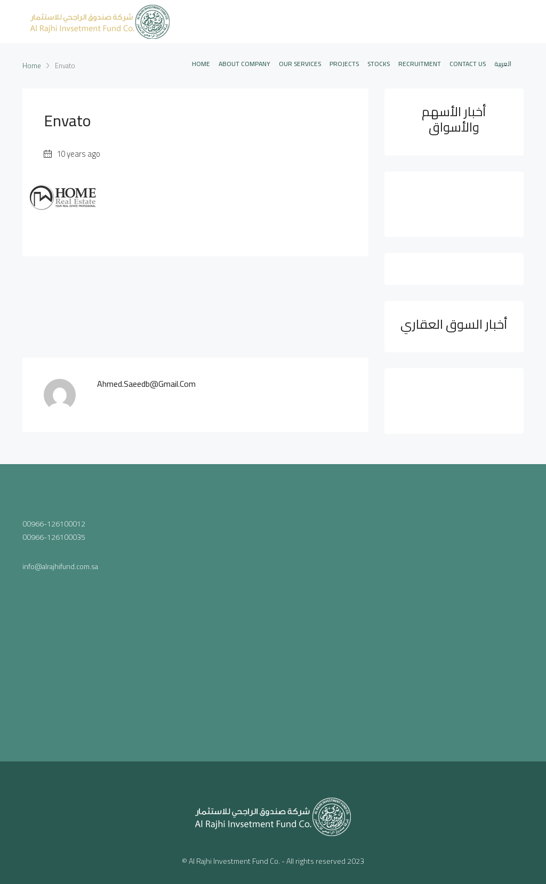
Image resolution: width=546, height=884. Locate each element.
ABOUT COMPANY (244, 64)
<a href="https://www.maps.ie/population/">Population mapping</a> (273, 610)
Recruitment (419, 64)
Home (201, 64)
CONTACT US (467, 64)
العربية (502, 64)
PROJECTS (344, 64)
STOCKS (378, 64)
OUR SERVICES (300, 64)
